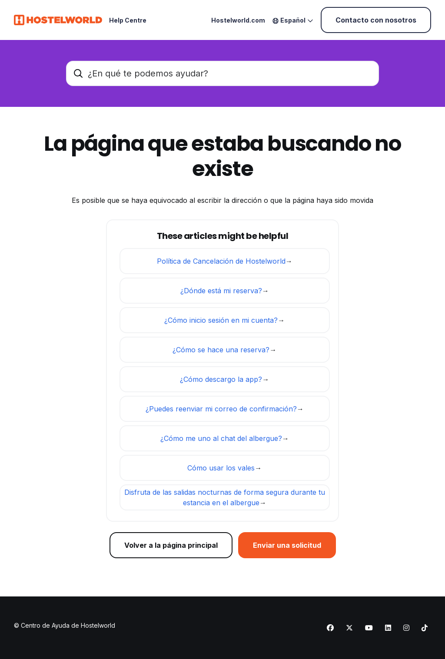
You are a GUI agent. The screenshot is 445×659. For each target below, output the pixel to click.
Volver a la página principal (171, 545)
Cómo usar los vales (221, 468)
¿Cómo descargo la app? (221, 379)
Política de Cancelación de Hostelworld (221, 261)
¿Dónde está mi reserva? (221, 290)
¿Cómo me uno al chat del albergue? (221, 438)
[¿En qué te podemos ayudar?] (222, 73)
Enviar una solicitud (287, 545)
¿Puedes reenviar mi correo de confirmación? (221, 408)
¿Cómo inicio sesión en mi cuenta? (221, 320)
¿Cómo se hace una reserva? (221, 349)
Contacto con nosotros (375, 20)
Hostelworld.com (238, 20)
